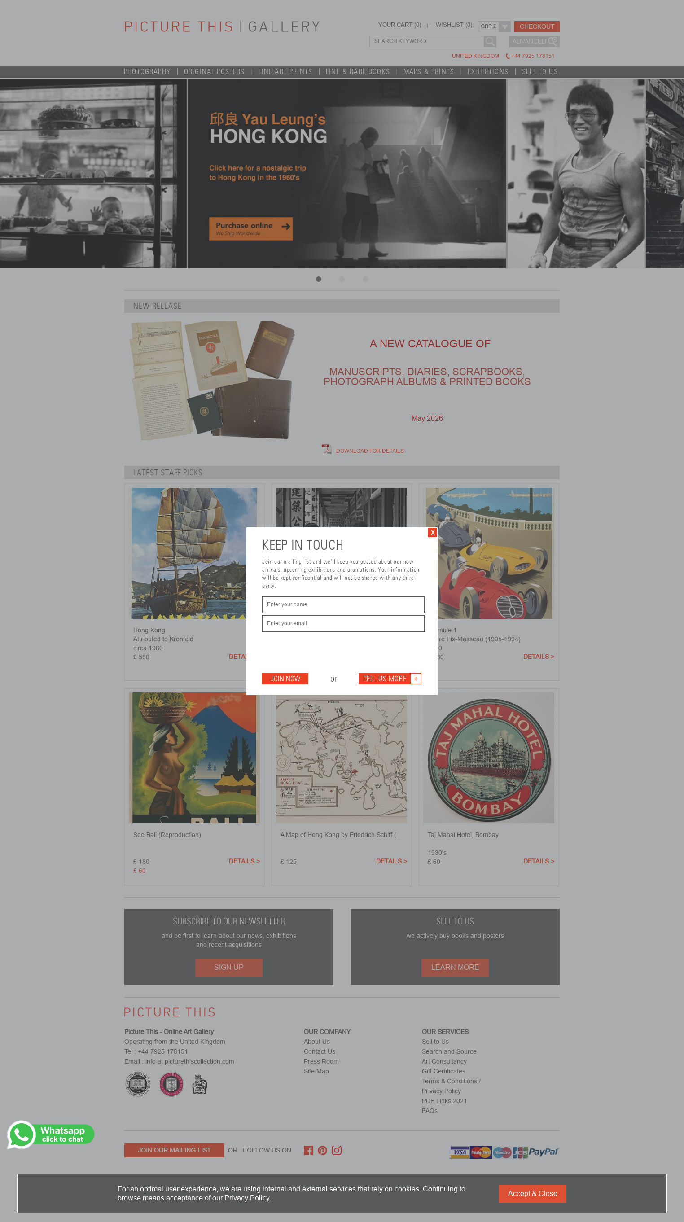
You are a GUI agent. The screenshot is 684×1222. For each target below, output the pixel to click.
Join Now (285, 679)
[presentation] (330, 651)
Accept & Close (532, 1193)
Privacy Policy (246, 1198)
